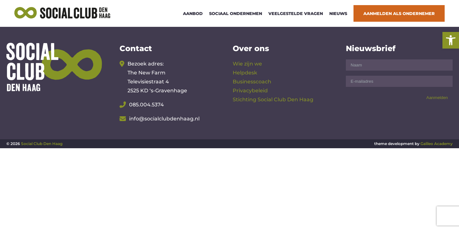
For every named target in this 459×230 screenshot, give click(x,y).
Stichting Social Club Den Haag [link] (273, 99)
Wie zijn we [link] (247, 64)
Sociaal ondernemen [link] (235, 13)
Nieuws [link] (338, 13)
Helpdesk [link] (245, 73)
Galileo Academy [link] (436, 143)
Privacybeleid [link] (250, 91)
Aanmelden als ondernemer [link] (399, 13)
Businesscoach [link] (252, 82)
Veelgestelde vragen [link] (295, 13)
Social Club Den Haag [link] (41, 143)
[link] (450, 40)
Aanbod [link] (193, 13)
